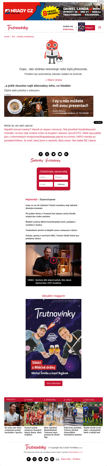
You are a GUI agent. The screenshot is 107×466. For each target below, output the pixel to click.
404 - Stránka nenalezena (23, 36)
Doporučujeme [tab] (47, 199)
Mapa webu (66, 459)
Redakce (76, 459)
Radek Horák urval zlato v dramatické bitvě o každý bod (92, 430)
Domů (6, 36)
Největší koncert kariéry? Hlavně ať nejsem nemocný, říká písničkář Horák (44, 129)
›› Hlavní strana (53, 80)
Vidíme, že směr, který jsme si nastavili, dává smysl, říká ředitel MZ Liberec (55, 140)
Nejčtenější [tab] (31, 199)
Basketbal (51, 400)
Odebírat (61, 184)
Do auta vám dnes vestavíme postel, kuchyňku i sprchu (13, 430)
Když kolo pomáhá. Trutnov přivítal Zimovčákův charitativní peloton (73, 431)
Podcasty (11, 400)
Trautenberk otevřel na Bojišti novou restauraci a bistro (51, 230)
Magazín (89, 28)
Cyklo (69, 400)
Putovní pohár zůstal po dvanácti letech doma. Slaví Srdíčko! (33, 431)
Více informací (53, 383)
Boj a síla (90, 400)
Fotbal (29, 400)
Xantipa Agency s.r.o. (75, 452)
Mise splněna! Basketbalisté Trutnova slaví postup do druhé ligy (51, 432)
